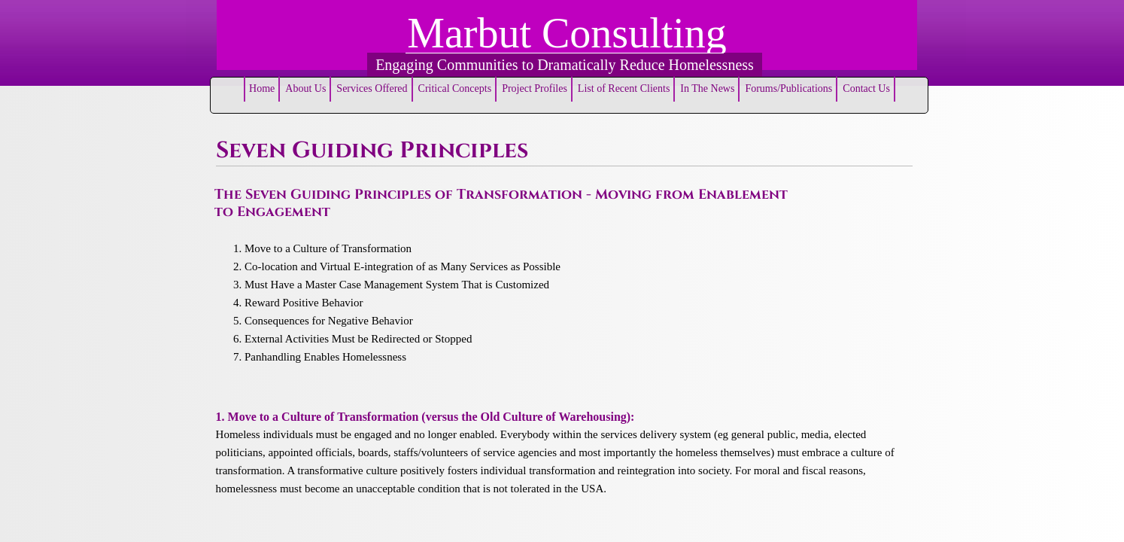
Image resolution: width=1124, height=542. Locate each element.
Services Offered (371, 88)
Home (262, 88)
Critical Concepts (455, 88)
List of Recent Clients (624, 88)
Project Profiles (534, 88)
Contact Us (866, 88)
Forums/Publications (788, 88)
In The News (707, 88)
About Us (305, 88)
